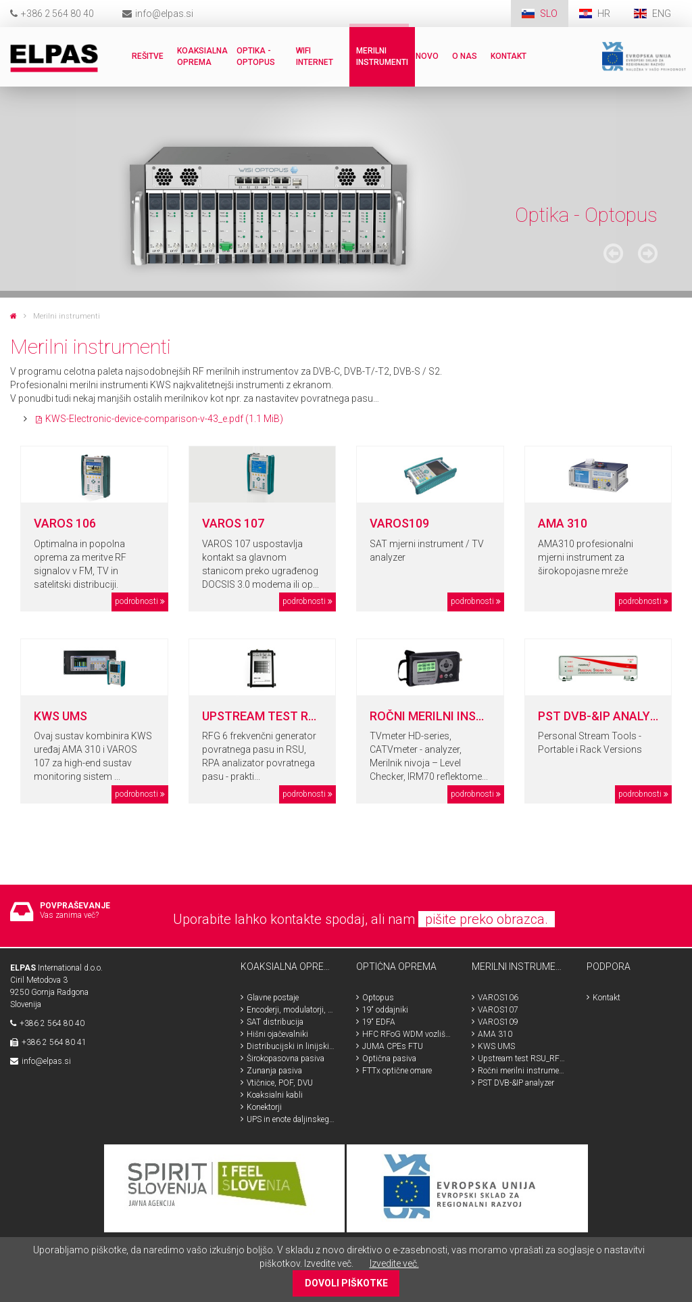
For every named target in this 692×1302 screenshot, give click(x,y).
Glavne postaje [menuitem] (273, 997)
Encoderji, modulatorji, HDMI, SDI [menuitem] (291, 1010)
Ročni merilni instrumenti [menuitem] (522, 1070)
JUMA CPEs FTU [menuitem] (392, 1046)
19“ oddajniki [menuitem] (385, 1010)
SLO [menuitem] (549, 13)
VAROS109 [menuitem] (498, 1022)
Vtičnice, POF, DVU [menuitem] (280, 1083)
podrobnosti (136, 601)
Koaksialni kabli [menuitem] (275, 1095)
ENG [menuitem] (661, 13)
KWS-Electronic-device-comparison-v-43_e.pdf (164, 418)
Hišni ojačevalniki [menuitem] (277, 1034)
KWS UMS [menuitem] (496, 1046)
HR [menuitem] (604, 13)
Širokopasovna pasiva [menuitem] (285, 1058)
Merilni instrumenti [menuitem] (382, 56)
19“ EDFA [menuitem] (378, 1022)
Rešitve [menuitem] (148, 56)
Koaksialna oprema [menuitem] (202, 56)
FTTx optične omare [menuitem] (397, 1070)
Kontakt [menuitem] (508, 56)
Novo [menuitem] (427, 56)
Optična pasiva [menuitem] (389, 1058)
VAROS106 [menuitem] (498, 997)
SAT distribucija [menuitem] (275, 1022)
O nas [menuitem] (464, 56)
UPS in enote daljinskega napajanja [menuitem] (291, 1119)
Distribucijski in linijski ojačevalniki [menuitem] (291, 1046)
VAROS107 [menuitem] (498, 1010)
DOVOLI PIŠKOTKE (346, 1283)
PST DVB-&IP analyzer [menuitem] (516, 1083)
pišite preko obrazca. (486, 919)
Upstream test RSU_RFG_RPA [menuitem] (522, 1058)
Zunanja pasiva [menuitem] (274, 1070)
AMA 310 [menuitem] (495, 1034)
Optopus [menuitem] (378, 997)
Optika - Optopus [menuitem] (256, 56)
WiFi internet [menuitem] (314, 56)
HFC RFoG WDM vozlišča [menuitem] (406, 1034)
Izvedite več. (394, 1263)
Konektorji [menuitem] (264, 1107)
